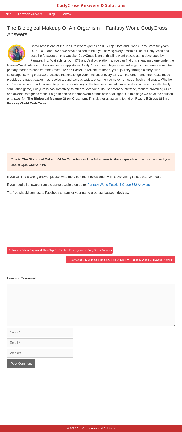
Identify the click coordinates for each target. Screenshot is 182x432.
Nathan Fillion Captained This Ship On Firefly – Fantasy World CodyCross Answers (62, 250)
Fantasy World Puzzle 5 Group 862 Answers (119, 184)
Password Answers (30, 14)
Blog (52, 14)
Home (7, 14)
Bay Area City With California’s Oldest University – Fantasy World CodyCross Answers (122, 259)
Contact (66, 14)
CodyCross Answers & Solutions (91, 5)
